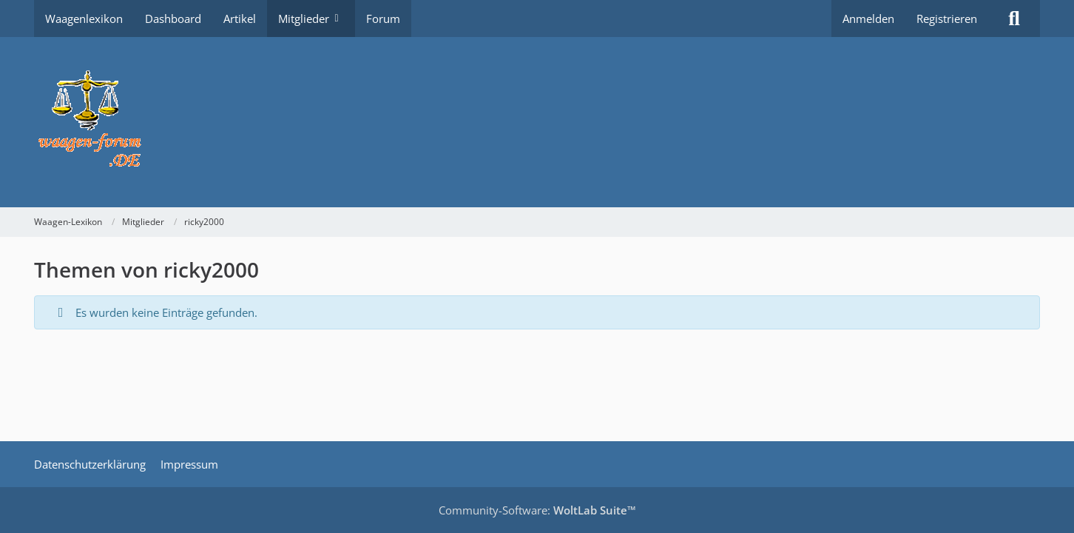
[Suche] (1014, 18)
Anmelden (868, 18)
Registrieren (946, 18)
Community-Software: (537, 510)
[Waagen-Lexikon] (537, 122)
